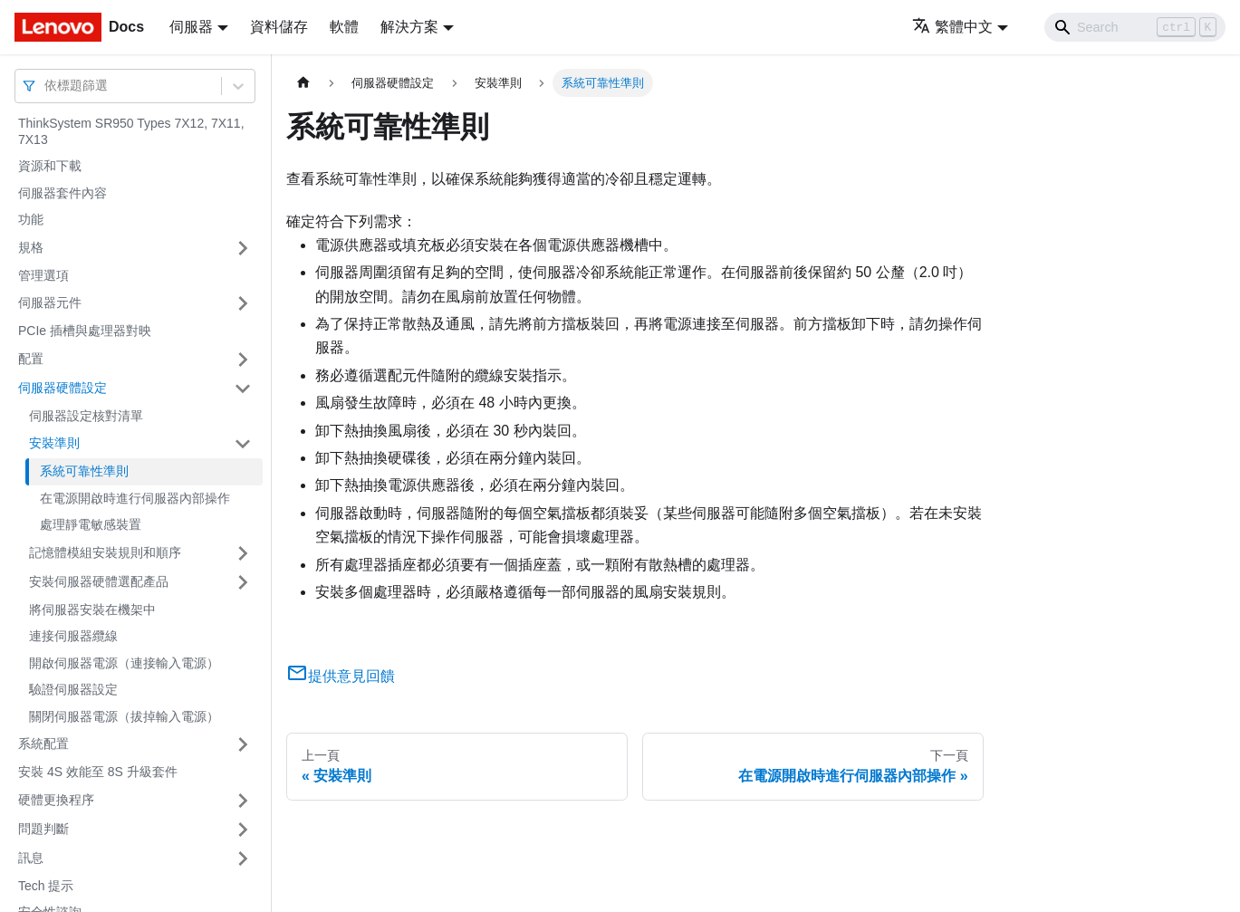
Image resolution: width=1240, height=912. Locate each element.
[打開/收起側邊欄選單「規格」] (243, 248)
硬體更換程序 (56, 799)
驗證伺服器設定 (73, 689)
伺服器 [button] (191, 26)
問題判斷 (43, 828)
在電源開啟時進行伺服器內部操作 (135, 498)
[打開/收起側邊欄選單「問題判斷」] (243, 829)
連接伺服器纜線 (73, 636)
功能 (30, 219)
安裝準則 (54, 443)
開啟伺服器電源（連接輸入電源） (124, 663)
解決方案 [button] (409, 26)
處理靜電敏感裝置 (90, 524)
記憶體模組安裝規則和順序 (105, 552)
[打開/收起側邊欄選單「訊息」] (243, 858)
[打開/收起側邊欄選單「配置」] (243, 359)
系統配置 (43, 743)
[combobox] (46, 85)
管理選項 (43, 275)
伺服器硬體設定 (62, 387)
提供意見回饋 (340, 676)
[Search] (1135, 27)
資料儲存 (279, 26)
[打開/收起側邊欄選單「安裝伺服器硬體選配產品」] (243, 582)
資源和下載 (50, 165)
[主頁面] (303, 83)
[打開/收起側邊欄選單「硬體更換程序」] (243, 800)
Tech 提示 (45, 885)
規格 (30, 247)
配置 (30, 358)
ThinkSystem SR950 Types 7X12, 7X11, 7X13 (131, 131)
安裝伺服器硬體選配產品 (98, 581)
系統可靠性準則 (84, 471)
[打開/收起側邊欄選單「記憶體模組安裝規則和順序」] (243, 553)
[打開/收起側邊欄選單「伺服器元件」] (243, 303)
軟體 (344, 26)
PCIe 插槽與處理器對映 (84, 330)
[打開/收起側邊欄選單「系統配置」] (243, 744)
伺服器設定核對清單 (86, 415)
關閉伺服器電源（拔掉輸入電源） (124, 716)
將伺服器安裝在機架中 (92, 609)
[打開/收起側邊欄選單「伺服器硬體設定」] (243, 388)
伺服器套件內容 (62, 193)
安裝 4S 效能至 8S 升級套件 (98, 771)
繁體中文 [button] (952, 26)
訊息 (30, 857)
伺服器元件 (50, 302)
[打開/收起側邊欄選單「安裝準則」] (243, 443)
